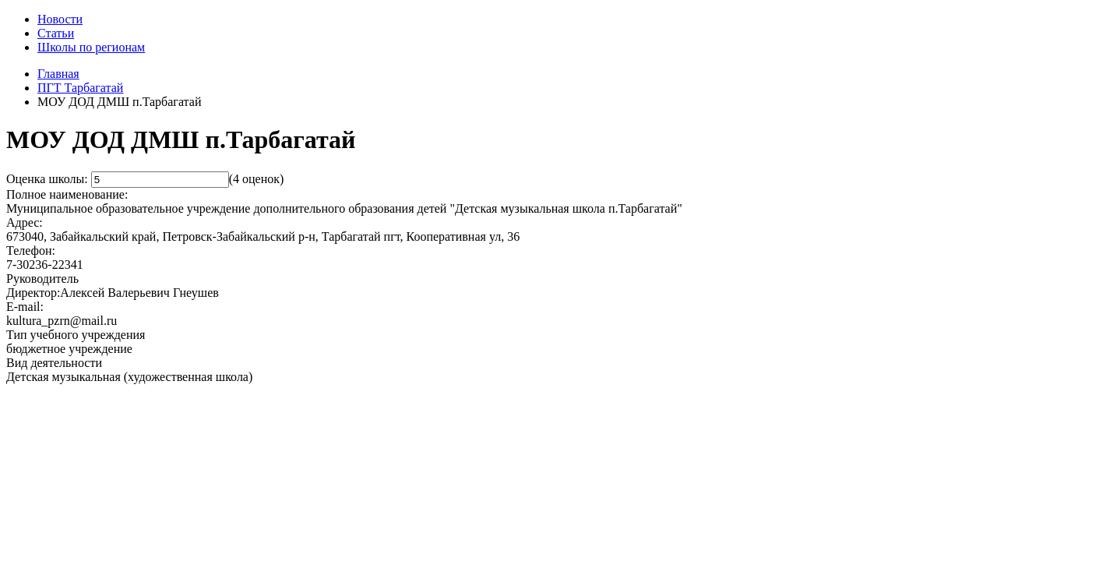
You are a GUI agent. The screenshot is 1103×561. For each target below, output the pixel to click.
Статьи (55, 33)
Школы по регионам (91, 47)
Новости (60, 19)
